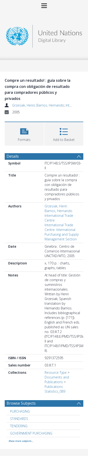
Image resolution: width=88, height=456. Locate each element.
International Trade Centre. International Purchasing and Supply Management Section (62, 232)
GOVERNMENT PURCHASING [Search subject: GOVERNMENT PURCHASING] (31, 433)
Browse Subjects (21, 403)
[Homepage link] (44, 35)
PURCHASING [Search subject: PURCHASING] (20, 411)
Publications (54, 386)
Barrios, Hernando (50, 105)
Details (13, 156)
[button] (24, 133)
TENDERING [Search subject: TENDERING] (18, 426)
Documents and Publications (57, 379)
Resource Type (56, 372)
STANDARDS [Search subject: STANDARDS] (19, 418)
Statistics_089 (55, 391)
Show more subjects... (20, 441)
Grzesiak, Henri (23, 105)
